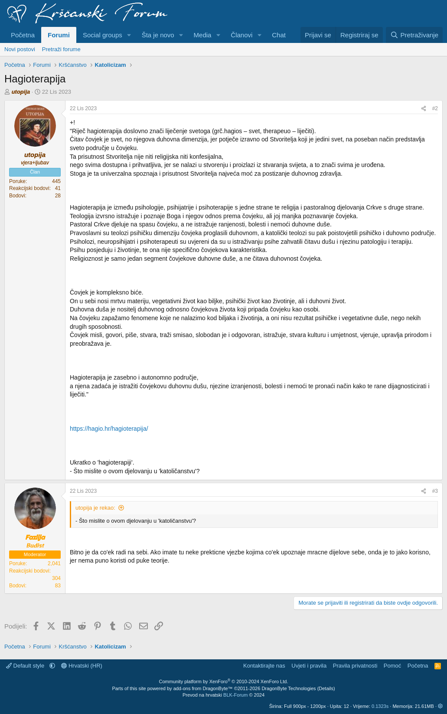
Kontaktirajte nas (264, 665)
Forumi (59, 35)
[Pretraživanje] (414, 35)
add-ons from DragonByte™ (203, 688)
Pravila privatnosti (355, 665)
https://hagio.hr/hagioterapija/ (109, 428)
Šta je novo (158, 35)
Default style (26, 665)
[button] (129, 35)
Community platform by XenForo (223, 681)
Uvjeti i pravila (308, 665)
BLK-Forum (235, 695)
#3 (435, 491)
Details (326, 688)
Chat (279, 35)
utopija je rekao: (95, 507)
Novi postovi (19, 49)
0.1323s (380, 706)
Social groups (102, 35)
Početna (23, 35)
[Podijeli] (423, 109)
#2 (435, 108)
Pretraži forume (61, 49)
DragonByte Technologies (288, 688)
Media (203, 35)
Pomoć (392, 665)
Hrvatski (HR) (81, 665)
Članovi (241, 35)
